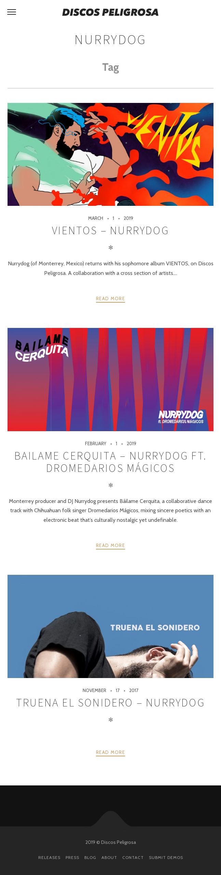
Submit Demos (166, 857)
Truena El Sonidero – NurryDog (110, 703)
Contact (133, 857)
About (109, 857)
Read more (110, 298)
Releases (49, 857)
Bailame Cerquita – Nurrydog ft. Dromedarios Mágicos (110, 462)
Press (72, 857)
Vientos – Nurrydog (110, 230)
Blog (90, 857)
